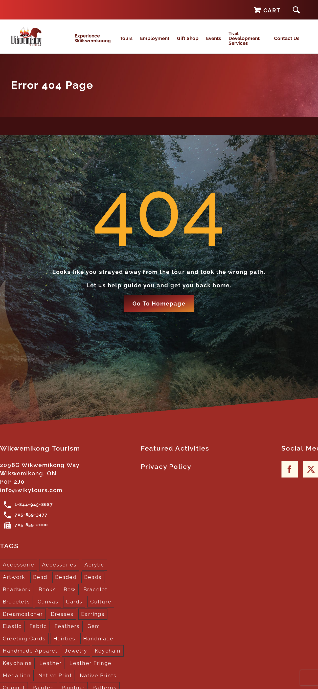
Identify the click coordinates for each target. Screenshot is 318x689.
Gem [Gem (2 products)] (93, 631)
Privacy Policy (166, 472)
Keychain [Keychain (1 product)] (108, 656)
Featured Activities (175, 453)
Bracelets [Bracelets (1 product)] (16, 607)
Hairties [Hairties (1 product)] (64, 644)
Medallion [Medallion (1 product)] (17, 681)
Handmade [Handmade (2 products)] (98, 644)
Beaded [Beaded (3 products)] (66, 582)
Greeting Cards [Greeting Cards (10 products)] (24, 644)
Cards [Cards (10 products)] (74, 607)
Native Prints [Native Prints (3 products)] (98, 681)
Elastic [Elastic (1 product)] (12, 631)
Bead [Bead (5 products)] (40, 582)
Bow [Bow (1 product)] (70, 595)
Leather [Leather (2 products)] (50, 668)
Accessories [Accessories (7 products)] (59, 570)
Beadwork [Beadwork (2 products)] (17, 595)
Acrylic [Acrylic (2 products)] (94, 570)
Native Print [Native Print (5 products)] (55, 681)
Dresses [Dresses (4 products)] (62, 619)
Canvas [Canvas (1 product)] (48, 607)
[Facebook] (289, 474)
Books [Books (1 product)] (47, 595)
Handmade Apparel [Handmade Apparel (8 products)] (30, 656)
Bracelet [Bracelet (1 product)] (95, 595)
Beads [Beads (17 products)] (93, 582)
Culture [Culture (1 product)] (100, 607)
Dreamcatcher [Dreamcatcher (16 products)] (23, 619)
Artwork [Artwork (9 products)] (14, 582)
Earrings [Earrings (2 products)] (93, 619)
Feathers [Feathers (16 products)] (67, 631)
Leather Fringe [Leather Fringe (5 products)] (91, 668)
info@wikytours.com (31, 495)
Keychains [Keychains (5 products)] (17, 668)
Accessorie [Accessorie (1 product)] (18, 570)
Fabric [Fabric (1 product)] (38, 631)
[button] (296, 9)
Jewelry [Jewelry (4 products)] (76, 656)
